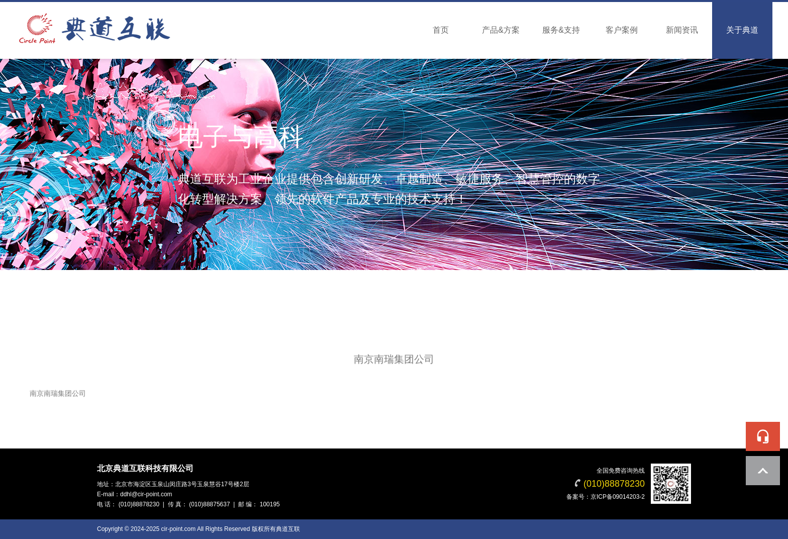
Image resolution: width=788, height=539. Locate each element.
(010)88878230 (614, 484)
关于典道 (742, 30)
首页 (441, 30)
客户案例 (622, 30)
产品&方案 (501, 30)
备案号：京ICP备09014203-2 (605, 496)
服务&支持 (561, 30)
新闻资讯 (682, 30)
